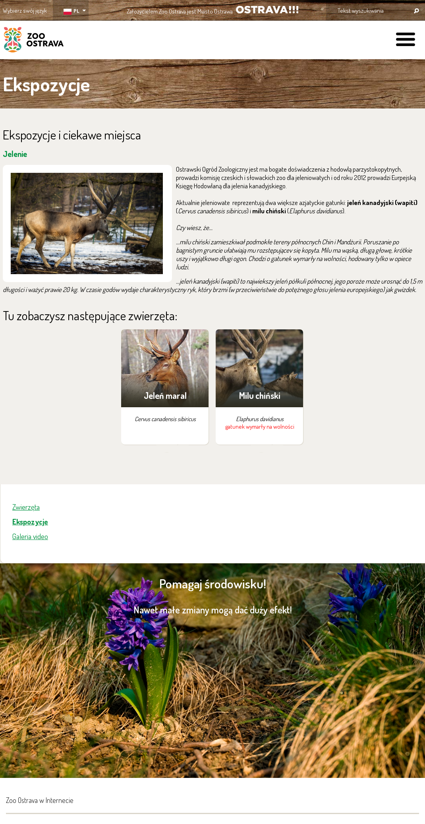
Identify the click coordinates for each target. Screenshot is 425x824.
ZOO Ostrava (34, 41)
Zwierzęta (26, 507)
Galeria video (30, 536)
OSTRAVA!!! (267, 10)
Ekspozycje (30, 521)
